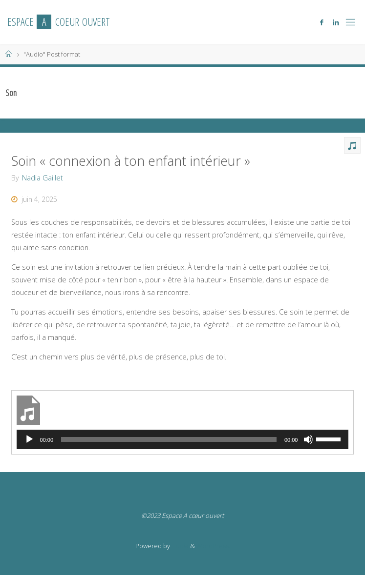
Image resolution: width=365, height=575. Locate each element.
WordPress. (213, 545)
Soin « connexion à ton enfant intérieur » (130, 161)
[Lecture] (29, 439)
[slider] (169, 439)
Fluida (179, 545)
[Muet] (308, 439)
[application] (183, 439)
